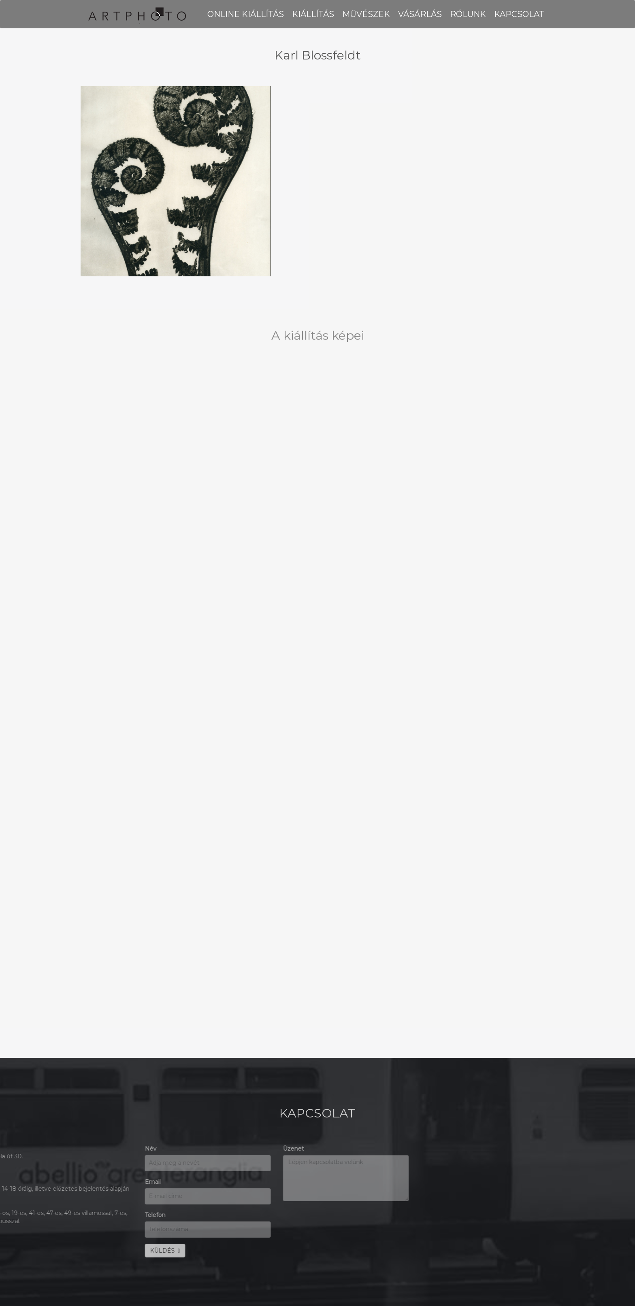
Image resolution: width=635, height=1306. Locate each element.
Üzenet (152, 1148)
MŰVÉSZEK (366, 14)
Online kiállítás (245, 14)
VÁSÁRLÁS (420, 14)
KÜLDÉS (24, 1250)
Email (11, 1181)
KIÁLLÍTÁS (313, 14)
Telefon (14, 1215)
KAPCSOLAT (519, 14)
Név (9, 1148)
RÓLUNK (468, 14)
